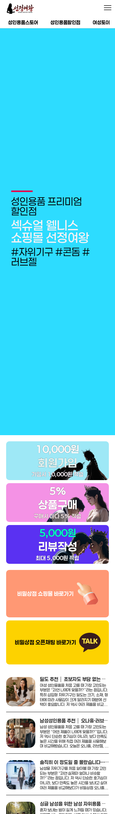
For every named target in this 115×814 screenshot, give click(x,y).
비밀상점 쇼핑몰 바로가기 (45, 576)
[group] (57, 223)
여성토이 (101, 22)
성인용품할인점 (65, 22)
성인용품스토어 (23, 22)
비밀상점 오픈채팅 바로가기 (45, 625)
